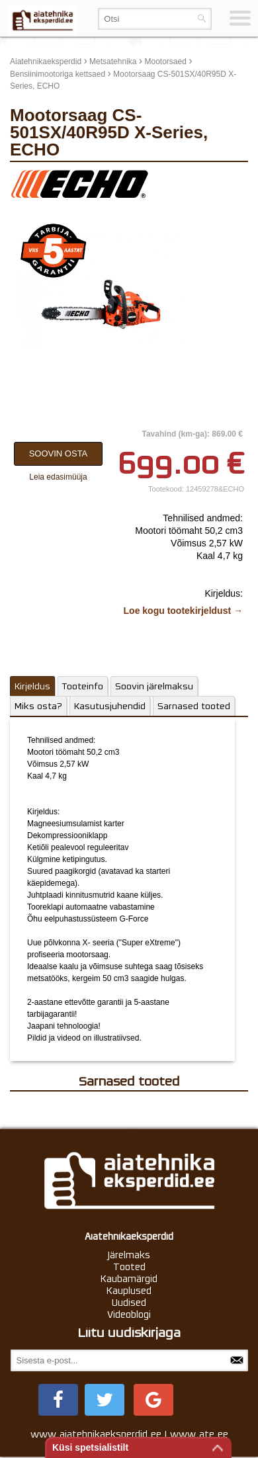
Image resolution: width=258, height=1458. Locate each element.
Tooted (129, 1267)
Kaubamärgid (129, 1278)
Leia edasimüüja (58, 477)
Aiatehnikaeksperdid (45, 61)
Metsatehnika (112, 61)
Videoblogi (129, 1314)
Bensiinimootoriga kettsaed (57, 74)
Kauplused (129, 1290)
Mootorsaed (165, 61)
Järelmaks (129, 1255)
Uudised (129, 1302)
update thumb (218, 178)
